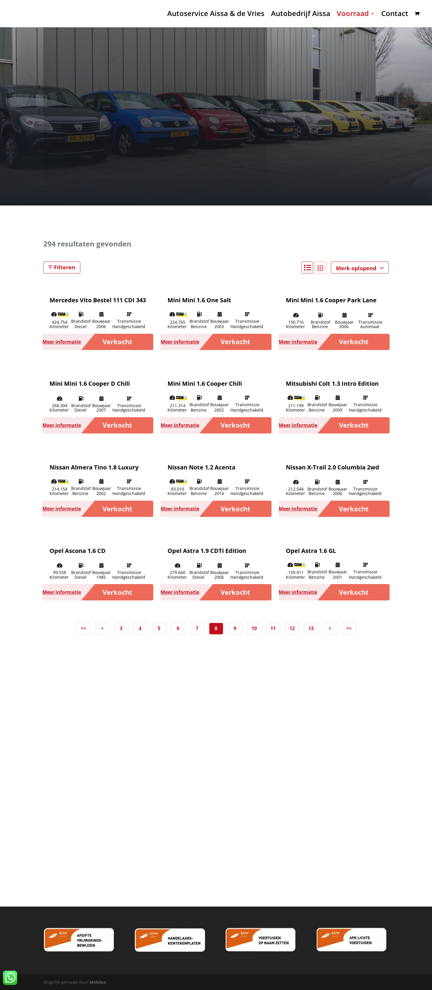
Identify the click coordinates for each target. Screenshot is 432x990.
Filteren (61, 267)
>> (349, 628)
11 (273, 628)
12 (292, 628)
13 (311, 628)
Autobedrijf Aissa (300, 15)
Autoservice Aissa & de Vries (215, 15)
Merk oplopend (360, 268)
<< (83, 628)
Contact (394, 15)
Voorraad (353, 15)
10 (254, 628)
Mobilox (98, 982)
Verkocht (117, 341)
